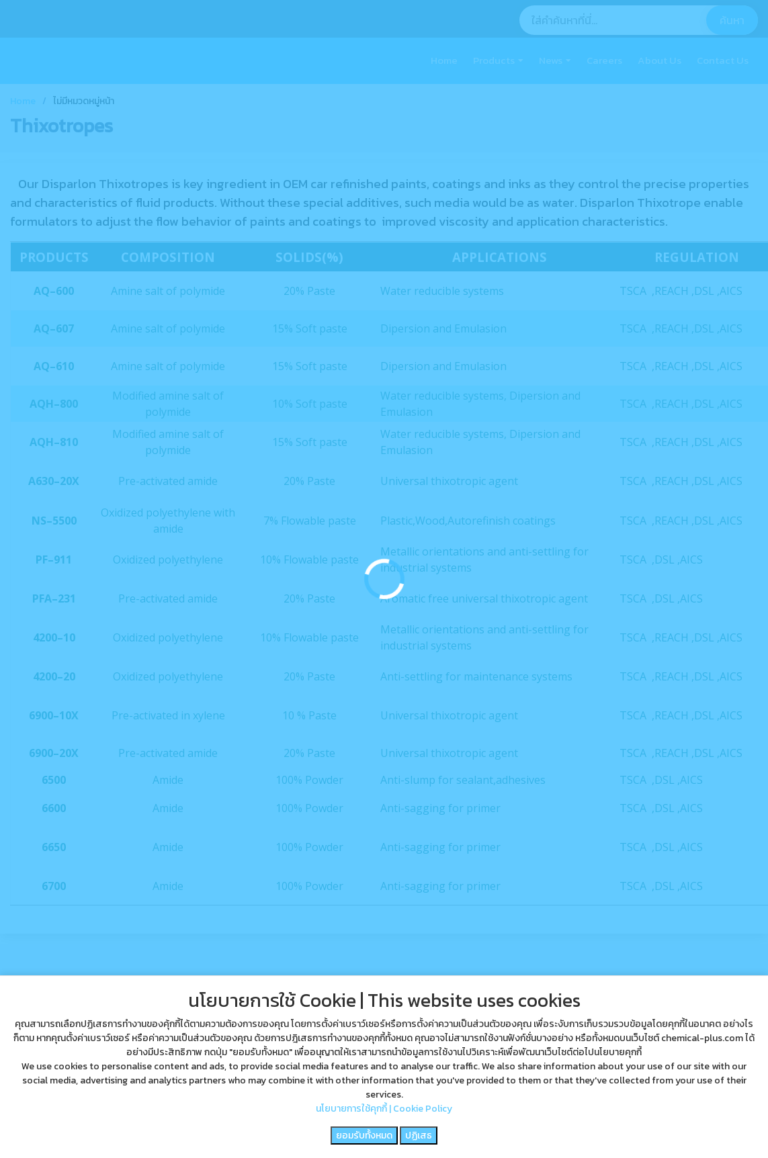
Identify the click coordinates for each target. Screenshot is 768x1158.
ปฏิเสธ (418, 1135)
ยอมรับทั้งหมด (364, 1135)
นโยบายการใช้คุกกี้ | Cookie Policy (384, 1109)
